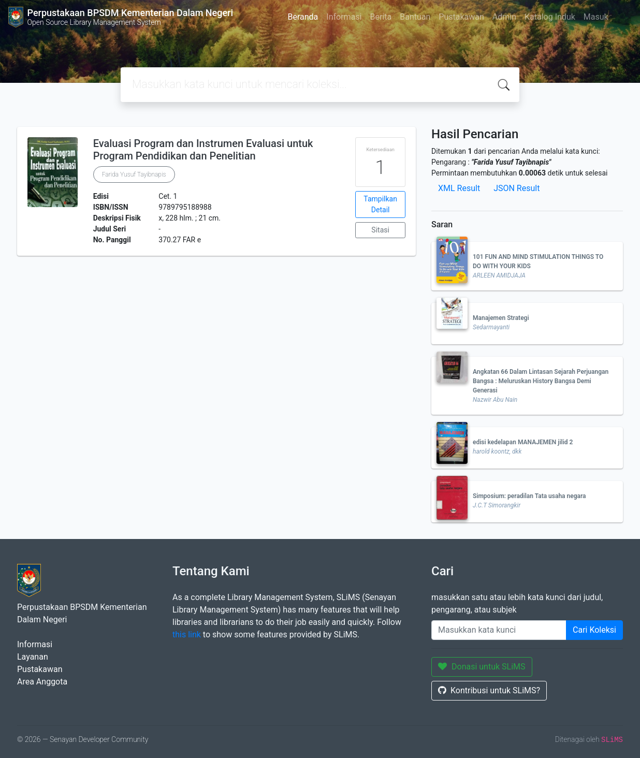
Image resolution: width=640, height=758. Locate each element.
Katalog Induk (550, 17)
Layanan (32, 657)
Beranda (302, 17)
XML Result (459, 188)
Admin (504, 17)
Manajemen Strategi (501, 318)
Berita (381, 17)
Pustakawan (461, 17)
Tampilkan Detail (380, 204)
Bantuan (415, 17)
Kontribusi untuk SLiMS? (489, 690)
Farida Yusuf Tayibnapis (134, 174)
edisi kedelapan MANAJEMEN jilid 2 (523, 442)
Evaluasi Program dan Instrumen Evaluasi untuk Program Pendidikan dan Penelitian (203, 149)
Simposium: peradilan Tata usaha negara (529, 496)
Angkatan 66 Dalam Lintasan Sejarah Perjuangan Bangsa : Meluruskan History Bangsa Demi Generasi (540, 381)
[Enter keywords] (498, 630)
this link (186, 634)
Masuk (596, 17)
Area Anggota (42, 682)
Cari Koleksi (594, 630)
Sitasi (380, 230)
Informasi (343, 17)
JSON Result (516, 188)
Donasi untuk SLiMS (482, 667)
